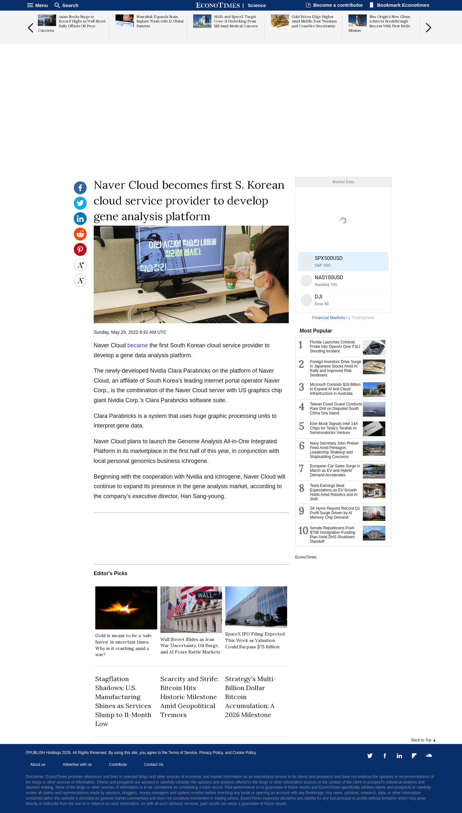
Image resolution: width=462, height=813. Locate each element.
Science (257, 5)
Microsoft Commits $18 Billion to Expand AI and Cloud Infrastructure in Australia (335, 389)
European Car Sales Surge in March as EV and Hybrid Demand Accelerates (335, 470)
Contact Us (153, 764)
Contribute (118, 764)
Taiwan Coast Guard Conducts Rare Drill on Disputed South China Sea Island (336, 408)
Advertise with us (77, 764)
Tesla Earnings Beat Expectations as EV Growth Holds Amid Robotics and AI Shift (333, 492)
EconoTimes (305, 557)
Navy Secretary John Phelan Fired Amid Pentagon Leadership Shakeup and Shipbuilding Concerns (334, 450)
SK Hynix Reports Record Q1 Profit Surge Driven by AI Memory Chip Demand (335, 513)
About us (37, 764)
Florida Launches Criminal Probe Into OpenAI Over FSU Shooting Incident (335, 346)
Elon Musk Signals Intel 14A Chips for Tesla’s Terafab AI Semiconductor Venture (334, 428)
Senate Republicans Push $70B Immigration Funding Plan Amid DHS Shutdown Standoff (332, 535)
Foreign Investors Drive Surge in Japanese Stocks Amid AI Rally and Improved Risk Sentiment (335, 368)
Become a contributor (338, 5)
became (138, 345)
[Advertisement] (231, 127)
